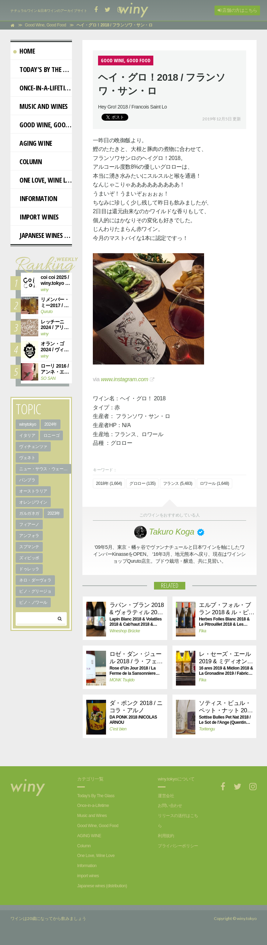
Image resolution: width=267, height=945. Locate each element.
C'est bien (118, 729)
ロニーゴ (51, 435)
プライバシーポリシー (178, 845)
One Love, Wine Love (42, 180)
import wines (36, 217)
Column (27, 161)
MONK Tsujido (122, 680)
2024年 (50, 424)
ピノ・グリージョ (35, 591)
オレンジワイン (33, 502)
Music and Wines (40, 106)
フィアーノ (29, 524)
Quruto (46, 311)
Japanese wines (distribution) (42, 235)
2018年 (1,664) (109, 483)
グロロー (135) (142, 483)
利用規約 (166, 835)
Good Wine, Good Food (42, 124)
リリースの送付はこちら (178, 820)
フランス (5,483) (177, 483)
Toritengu (207, 729)
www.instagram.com (124, 379)
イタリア (27, 435)
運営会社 (166, 795)
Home (24, 51)
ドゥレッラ (29, 569)
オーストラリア (33, 491)
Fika (202, 630)
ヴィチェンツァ (33, 446)
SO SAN (48, 378)
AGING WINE (32, 143)
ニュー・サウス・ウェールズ (45, 468)
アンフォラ (29, 535)
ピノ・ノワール (33, 602)
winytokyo (27, 424)
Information (35, 198)
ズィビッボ (29, 557)
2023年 (53, 513)
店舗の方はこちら (237, 10)
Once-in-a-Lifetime (42, 88)
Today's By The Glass (42, 69)
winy (44, 289)
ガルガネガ (29, 513)
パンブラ (27, 480)
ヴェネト (27, 457)
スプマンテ (29, 546)
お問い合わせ (170, 805)
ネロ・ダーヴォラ (35, 580)
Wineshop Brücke (123, 630)
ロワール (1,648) (214, 483)
